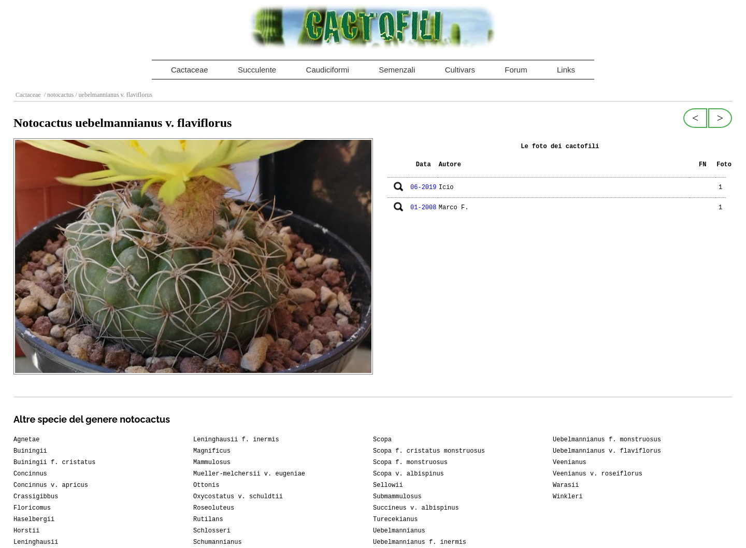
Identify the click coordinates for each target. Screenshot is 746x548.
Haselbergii (33, 519)
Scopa (382, 439)
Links (566, 69)
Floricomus (32, 508)
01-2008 (423, 207)
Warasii (566, 485)
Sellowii (388, 485)
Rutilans (208, 519)
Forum (516, 69)
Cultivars (460, 69)
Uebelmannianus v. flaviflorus (607, 451)
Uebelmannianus (399, 531)
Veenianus (569, 462)
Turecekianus (395, 519)
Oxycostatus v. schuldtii (238, 496)
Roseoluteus (213, 508)
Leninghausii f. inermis (236, 439)
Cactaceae (189, 69)
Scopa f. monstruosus (410, 462)
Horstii (26, 531)
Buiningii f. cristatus (54, 462)
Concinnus (30, 474)
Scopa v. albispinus (408, 474)
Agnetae (26, 439)
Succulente (257, 69)
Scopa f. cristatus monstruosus (429, 451)
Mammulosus (212, 462)
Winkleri (568, 496)
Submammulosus (397, 496)
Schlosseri (212, 531)
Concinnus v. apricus (50, 485)
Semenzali (397, 69)
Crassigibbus (35, 496)
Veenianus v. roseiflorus (597, 474)
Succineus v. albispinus (416, 508)
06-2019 (423, 187)
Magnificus (212, 451)
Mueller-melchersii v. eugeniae (249, 474)
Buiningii (30, 451)
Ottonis (206, 485)
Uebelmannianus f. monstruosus (607, 439)
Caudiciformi (327, 69)
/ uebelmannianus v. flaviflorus (113, 94)
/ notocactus (58, 94)
